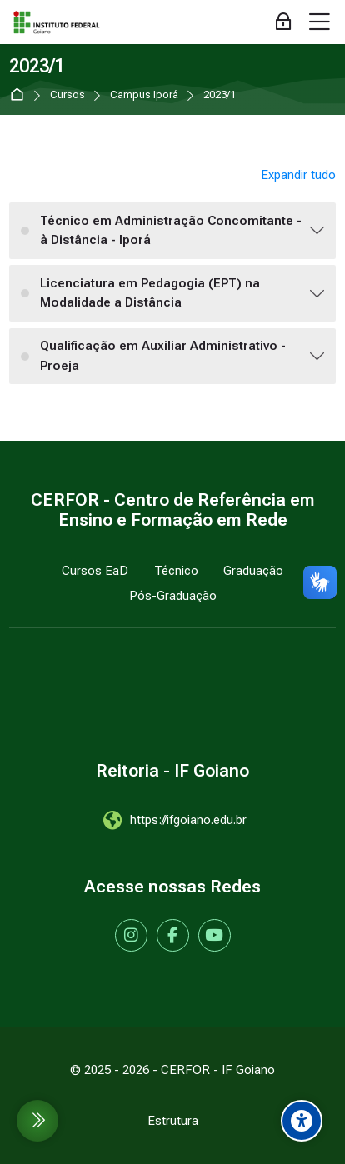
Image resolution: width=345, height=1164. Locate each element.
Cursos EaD (95, 570)
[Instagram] (131, 935)
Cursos (67, 95)
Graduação (253, 570)
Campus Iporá (144, 95)
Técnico (176, 570)
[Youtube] (214, 935)
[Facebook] (173, 935)
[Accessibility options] (301, 1121)
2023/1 (219, 95)
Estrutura (173, 1120)
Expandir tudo (298, 174)
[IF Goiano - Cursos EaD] (56, 22)
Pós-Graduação (173, 595)
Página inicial (20, 95)
